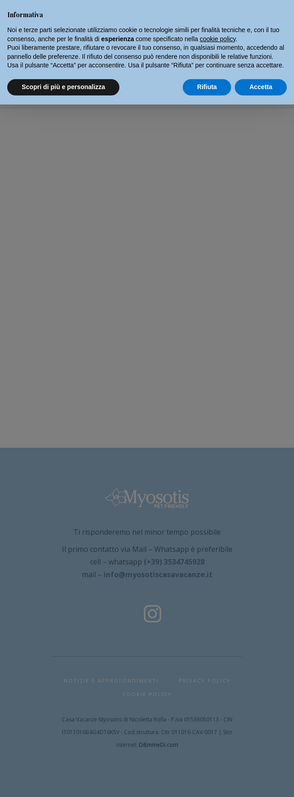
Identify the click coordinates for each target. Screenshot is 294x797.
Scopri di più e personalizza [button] (63, 86)
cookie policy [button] (218, 39)
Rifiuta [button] (207, 86)
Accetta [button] (260, 86)
